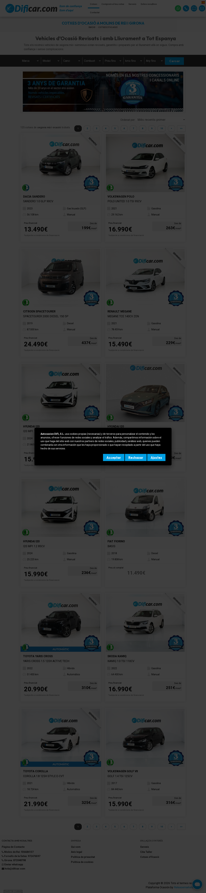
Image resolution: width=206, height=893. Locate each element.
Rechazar (135, 457)
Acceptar (113, 457)
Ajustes (156, 457)
